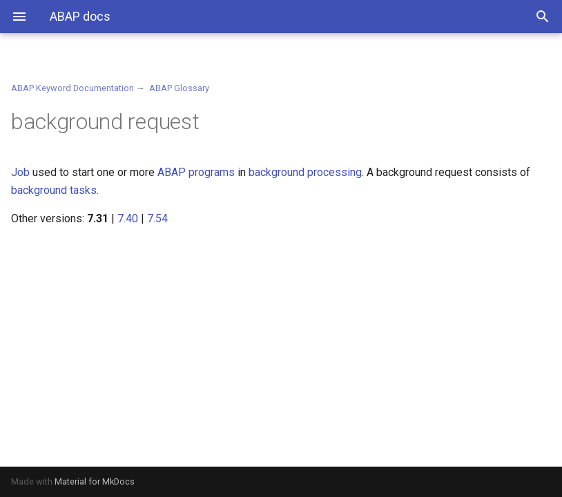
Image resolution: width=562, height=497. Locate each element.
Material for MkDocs (95, 481)
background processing (305, 172)
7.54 (157, 218)
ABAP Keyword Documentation (72, 88)
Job (20, 172)
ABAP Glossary (179, 88)
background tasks (54, 190)
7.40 (127, 218)
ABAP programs (196, 172)
